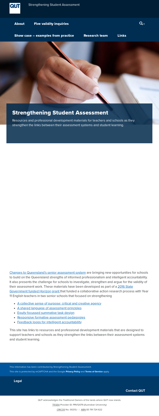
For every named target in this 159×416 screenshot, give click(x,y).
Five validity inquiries (51, 24)
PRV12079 (78, 404)
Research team (96, 35)
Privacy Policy (73, 371)
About (19, 24)
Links (122, 35)
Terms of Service (94, 371)
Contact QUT (135, 391)
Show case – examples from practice (44, 35)
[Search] (142, 24)
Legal (18, 381)
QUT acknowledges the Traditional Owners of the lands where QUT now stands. (79, 400)
